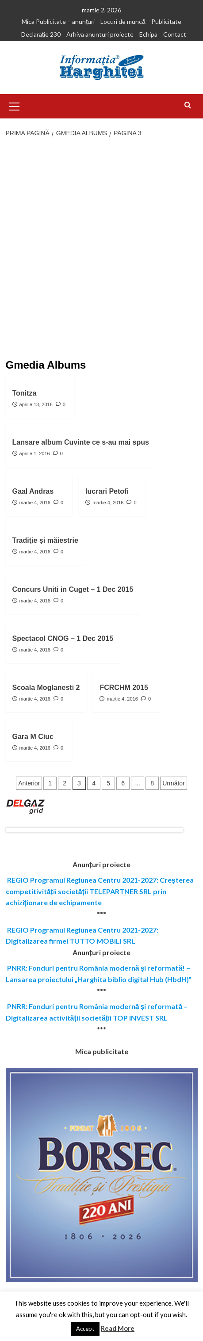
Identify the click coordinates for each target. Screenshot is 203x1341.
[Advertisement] (101, 249)
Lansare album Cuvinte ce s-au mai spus (80, 442)
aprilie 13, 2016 (36, 404)
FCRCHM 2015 (124, 687)
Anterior (29, 783)
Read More (117, 1328)
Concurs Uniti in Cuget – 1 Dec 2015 (73, 589)
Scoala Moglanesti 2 (46, 687)
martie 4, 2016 (34, 502)
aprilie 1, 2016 (34, 453)
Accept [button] (85, 1328)
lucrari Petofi (107, 491)
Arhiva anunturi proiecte (100, 34)
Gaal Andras (33, 491)
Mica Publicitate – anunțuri (58, 21)
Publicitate (166, 21)
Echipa (148, 34)
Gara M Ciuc (33, 736)
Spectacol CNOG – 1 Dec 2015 (63, 638)
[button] (14, 105)
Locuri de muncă (123, 21)
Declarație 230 (41, 34)
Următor (173, 783)
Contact (174, 34)
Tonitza (24, 393)
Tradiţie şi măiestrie (45, 540)
